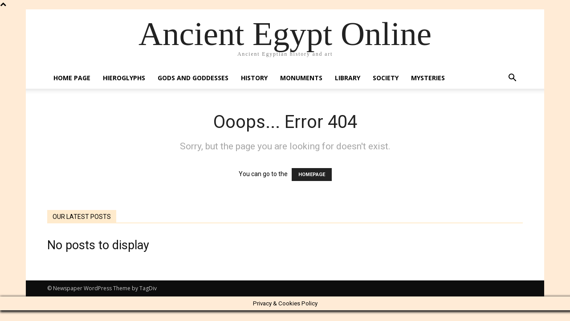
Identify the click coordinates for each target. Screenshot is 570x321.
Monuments (301, 78)
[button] (512, 78)
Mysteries (428, 78)
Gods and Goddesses (193, 78)
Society (386, 78)
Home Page (71, 78)
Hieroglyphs (124, 78)
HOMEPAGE (311, 174)
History (254, 78)
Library (347, 78)
